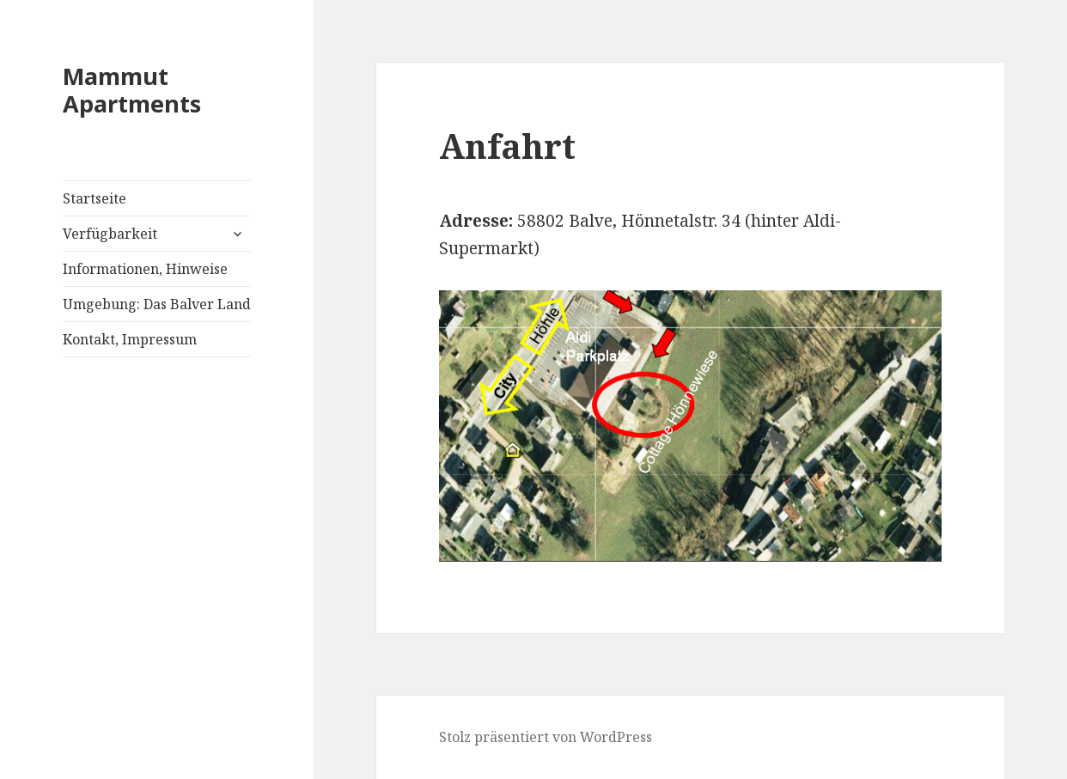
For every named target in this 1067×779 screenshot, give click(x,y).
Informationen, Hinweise (145, 268)
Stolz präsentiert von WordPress (545, 736)
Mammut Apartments (132, 89)
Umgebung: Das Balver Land (157, 304)
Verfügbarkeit (110, 233)
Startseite (94, 198)
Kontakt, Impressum (130, 339)
